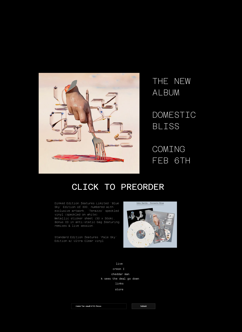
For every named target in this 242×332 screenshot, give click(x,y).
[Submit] (143, 306)
